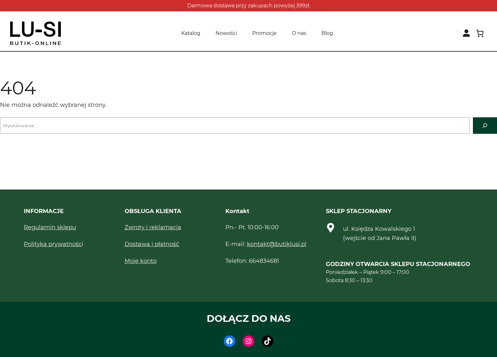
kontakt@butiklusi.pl (277, 244)
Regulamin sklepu (50, 227)
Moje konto (141, 260)
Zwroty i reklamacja (153, 227)
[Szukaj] (485, 125)
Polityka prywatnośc (53, 244)
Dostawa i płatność (152, 244)
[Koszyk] (480, 33)
